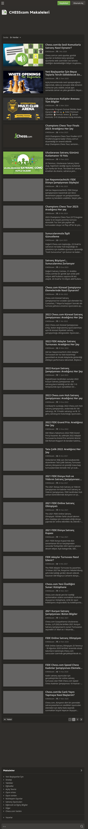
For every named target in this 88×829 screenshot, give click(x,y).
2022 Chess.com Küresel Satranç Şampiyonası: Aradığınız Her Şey (64, 316)
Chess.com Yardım (14, 811)
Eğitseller (10, 786)
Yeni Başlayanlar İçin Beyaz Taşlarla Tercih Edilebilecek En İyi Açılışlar (62, 74)
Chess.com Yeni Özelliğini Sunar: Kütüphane (60, 585)
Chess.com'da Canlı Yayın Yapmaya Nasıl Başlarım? (60, 693)
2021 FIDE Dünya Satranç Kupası (59, 532)
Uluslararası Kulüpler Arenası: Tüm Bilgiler (62, 100)
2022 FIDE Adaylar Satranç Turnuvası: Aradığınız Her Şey (62, 343)
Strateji (9, 779)
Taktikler (9, 783)
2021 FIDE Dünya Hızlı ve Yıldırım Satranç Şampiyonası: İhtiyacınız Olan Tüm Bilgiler (62, 479)
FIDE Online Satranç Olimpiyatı (63, 638)
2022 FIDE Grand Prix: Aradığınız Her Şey (64, 424)
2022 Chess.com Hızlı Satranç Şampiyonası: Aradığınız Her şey (64, 397)
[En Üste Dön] (7, 719)
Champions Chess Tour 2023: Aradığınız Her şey (62, 208)
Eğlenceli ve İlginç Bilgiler (17, 805)
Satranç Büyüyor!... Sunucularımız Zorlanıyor (60, 262)
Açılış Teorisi (11, 789)
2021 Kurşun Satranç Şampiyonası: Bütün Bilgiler (61, 612)
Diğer (8, 808)
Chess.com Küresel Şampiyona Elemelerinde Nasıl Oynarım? (63, 289)
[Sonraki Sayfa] (81, 719)
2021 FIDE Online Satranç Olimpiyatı (60, 505)
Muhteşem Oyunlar (14, 798)
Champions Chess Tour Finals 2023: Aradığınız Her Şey (62, 127)
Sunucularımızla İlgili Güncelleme (57, 235)
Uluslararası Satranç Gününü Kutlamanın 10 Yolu (62, 154)
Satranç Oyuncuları (14, 802)
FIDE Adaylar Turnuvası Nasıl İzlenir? (62, 558)
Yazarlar (9, 817)
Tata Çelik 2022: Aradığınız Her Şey (63, 451)
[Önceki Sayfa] (70, 719)
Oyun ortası (11, 792)
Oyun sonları (11, 795)
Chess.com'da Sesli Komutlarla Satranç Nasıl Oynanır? (63, 46)
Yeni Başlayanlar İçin (14, 776)
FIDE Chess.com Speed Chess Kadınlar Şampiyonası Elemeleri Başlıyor (63, 667)
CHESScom (49, 51)
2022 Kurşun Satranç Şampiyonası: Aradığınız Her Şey (64, 370)
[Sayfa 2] (77, 719)
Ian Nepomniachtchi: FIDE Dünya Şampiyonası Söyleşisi (62, 181)
